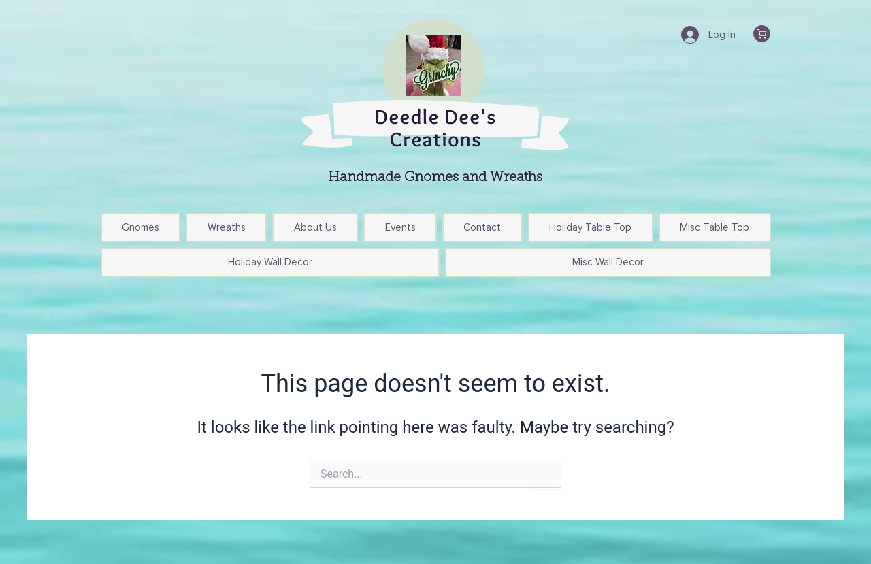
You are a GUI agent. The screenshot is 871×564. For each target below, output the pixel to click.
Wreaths (227, 227)
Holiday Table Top (590, 227)
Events (400, 227)
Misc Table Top (714, 227)
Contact (482, 227)
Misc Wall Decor (608, 262)
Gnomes (140, 227)
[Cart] (761, 33)
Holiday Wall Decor (270, 262)
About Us (315, 227)
